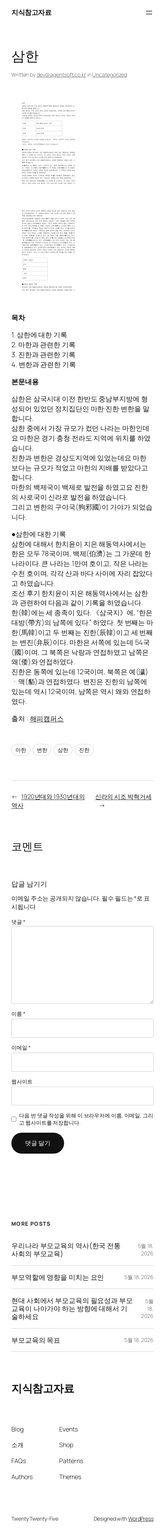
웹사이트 (22, 1081)
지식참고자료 (31, 12)
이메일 (21, 1047)
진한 (84, 749)
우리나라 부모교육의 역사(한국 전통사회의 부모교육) (66, 1250)
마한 (21, 749)
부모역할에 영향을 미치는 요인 (57, 1277)
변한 (42, 749)
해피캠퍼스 (47, 718)
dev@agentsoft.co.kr (61, 74)
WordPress (141, 1518)
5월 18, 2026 (146, 1249)
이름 (18, 1013)
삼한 (63, 749)
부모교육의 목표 (35, 1340)
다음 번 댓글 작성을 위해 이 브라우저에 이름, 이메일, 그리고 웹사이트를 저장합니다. (86, 1119)
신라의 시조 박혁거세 (123, 796)
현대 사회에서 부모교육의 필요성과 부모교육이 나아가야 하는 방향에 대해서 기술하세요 (72, 1308)
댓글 (18, 921)
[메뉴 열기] (149, 12)
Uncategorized (109, 74)
